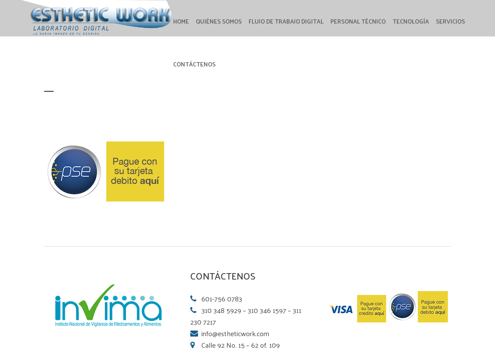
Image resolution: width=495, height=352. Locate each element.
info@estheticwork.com (235, 333)
